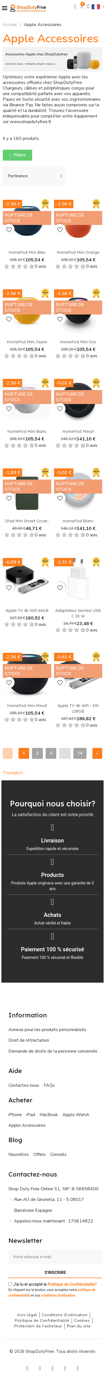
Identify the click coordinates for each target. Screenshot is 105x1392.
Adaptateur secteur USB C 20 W (78, 613)
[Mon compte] (88, 6)
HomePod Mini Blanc (27, 431)
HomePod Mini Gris (78, 341)
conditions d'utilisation (58, 1295)
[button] (75, 6)
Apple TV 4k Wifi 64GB (27, 610)
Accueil (10, 24)
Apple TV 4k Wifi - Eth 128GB (78, 708)
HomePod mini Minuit (27, 705)
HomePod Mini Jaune (27, 341)
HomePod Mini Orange (78, 252)
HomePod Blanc (78, 521)
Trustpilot (13, 773)
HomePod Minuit (78, 431)
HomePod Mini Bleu (26, 252)
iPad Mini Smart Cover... (27, 521)
